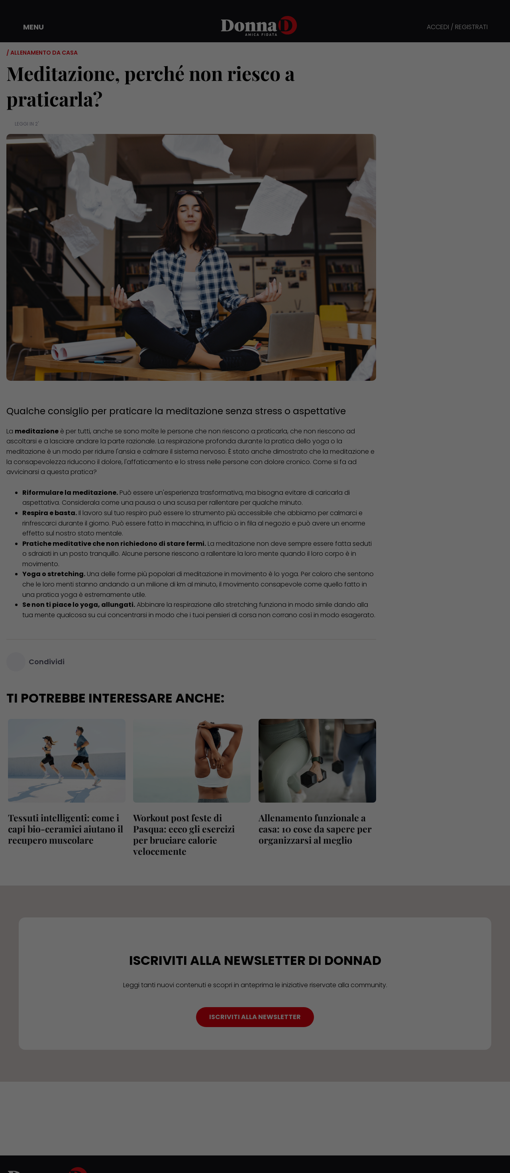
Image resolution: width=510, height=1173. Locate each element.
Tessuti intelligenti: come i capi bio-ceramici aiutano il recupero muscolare (64, 828)
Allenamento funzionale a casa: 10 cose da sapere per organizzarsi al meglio (313, 828)
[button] (28, 27)
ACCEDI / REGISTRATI (457, 27)
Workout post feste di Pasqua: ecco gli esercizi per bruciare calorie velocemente (191, 834)
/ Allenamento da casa (42, 53)
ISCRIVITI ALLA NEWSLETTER (255, 1016)
